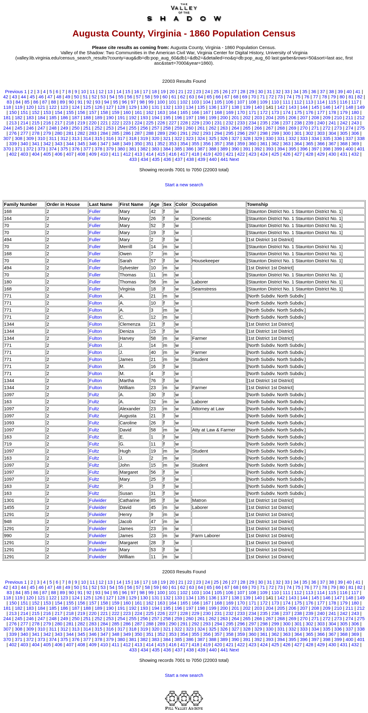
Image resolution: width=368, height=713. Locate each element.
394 (281, 148)
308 (18, 138)
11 (92, 91)
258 (167, 128)
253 (110, 128)
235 (264, 122)
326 (224, 138)
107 (241, 101)
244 (7, 128)
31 (269, 91)
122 (53, 107)
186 (64, 117)
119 (18, 107)
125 (87, 107)
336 (338, 138)
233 (241, 122)
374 (53, 148)
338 (361, 138)
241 (332, 122)
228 (184, 122)
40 (349, 91)
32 (278, 91)
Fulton (95, 295)
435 (156, 159)
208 (315, 117)
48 (59, 96)
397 (315, 148)
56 (129, 96)
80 (342, 96)
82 (359, 96)
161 (138, 112)
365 (309, 143)
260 (189, 128)
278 (35, 133)
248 (53, 128)
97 (133, 101)
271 (315, 128)
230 (207, 122)
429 (321, 154)
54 (112, 96)
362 (275, 143)
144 (304, 107)
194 (155, 117)
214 (24, 122)
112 (298, 101)
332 (292, 138)
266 (258, 128)
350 (138, 143)
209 (326, 117)
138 (235, 107)
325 (212, 138)
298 (264, 133)
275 (361, 128)
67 (227, 96)
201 (235, 117)
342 (47, 143)
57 (138, 96)
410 (104, 154)
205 (281, 117)
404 (35, 154)
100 (161, 101)
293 (207, 133)
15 (127, 91)
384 (167, 148)
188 (87, 117)
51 (85, 96)
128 (121, 107)
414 (150, 154)
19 (163, 91)
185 (53, 117)
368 (343, 143)
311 (53, 138)
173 (275, 112)
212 (361, 117)
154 (58, 112)
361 (264, 143)
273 (338, 128)
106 (229, 101)
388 (212, 148)
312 (64, 138)
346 (92, 143)
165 (184, 112)
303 (321, 133)
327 (235, 138)
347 (104, 143)
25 (216, 91)
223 (127, 122)
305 (343, 133)
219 (81, 122)
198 (201, 117)
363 (287, 143)
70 (253, 96)
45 (32, 96)
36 (313, 91)
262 (212, 128)
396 (304, 148)
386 (189, 148)
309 (30, 138)
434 (144, 159)
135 (201, 107)
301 (298, 133)
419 (207, 154)
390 (235, 148)
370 (7, 148)
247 (41, 128)
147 (338, 107)
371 (18, 148)
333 (304, 138)
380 (121, 148)
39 (340, 91)
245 (18, 128)
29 (251, 91)
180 (355, 112)
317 (121, 138)
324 (201, 138)
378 (98, 148)
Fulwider (98, 500)
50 (76, 96)
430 (332, 154)
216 (47, 122)
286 (127, 133)
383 (155, 148)
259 (178, 128)
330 (269, 138)
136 (212, 107)
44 (23, 96)
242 (343, 122)
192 (133, 117)
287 (138, 133)
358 (230, 143)
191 (121, 117)
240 (321, 122)
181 (7, 117)
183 (30, 117)
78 (324, 96)
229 (195, 122)
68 (235, 96)
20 (172, 91)
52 (94, 96)
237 (287, 122)
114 (321, 101)
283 (92, 133)
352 (161, 143)
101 (172, 101)
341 (35, 143)
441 (224, 159)
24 (207, 91)
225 (150, 122)
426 (287, 154)
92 (89, 101)
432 (355, 154)
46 (41, 96)
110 (275, 101)
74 (289, 96)
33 (287, 91)
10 (83, 91)
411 (115, 154)
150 (13, 112)
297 (252, 133)
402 (13, 154)
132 (167, 107)
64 (200, 96)
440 (213, 159)
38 (331, 91)
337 (349, 138)
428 (309, 154)
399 (338, 148)
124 (75, 107)
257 (155, 128)
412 (127, 154)
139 (246, 107)
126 (98, 107)
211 (349, 117)
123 (64, 107)
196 (178, 117)
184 (41, 117)
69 (244, 96)
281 (70, 133)
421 (230, 154)
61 (174, 96)
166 (195, 112)
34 (296, 91)
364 (298, 143)
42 (5, 96)
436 (167, 159)
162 (150, 112)
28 (243, 91)
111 (286, 101)
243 (355, 122)
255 (133, 128)
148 (349, 107)
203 (258, 117)
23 (198, 91)
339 (13, 143)
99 (151, 101)
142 (281, 107)
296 (241, 133)
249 (64, 128)
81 (351, 96)
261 (201, 128)
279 (47, 133)
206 (292, 117)
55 (120, 96)
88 (53, 101)
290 (172, 133)
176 (309, 112)
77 (315, 96)
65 (209, 96)
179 (343, 112)
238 (298, 122)
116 (343, 101)
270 (304, 128)
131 (155, 107)
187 (75, 117)
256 (144, 128)
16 (136, 91)
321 (167, 138)
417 (184, 154)
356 (207, 143)
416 (172, 154)
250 (75, 128)
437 (178, 159)
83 (9, 101)
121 (41, 107)
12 (101, 91)
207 (304, 117)
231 (218, 122)
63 (191, 96)
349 (127, 143)
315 (98, 138)
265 (246, 128)
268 (281, 128)
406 (58, 154)
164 (172, 112)
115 (332, 101)
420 (218, 154)
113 (309, 101)
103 (195, 101)
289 (161, 133)
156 (81, 112)
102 (184, 101)
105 (218, 101)
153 (47, 112)
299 (275, 133)
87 (44, 101)
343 (58, 143)
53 (103, 96)
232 (230, 122)
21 (180, 91)
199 (212, 117)
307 (7, 138)
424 (264, 154)
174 (287, 112)
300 (287, 133)
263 (224, 128)
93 (97, 101)
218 (70, 122)
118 (7, 107)
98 (142, 101)
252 (98, 128)
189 (98, 117)
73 (280, 96)
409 (92, 154)
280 (58, 133)
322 (178, 138)
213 (13, 122)
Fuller (95, 211)
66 (218, 96)
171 (252, 112)
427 (298, 154)
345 (81, 143)
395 (292, 148)
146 (326, 107)
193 (144, 117)
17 (145, 91)
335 (326, 138)
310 (41, 138)
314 (87, 138)
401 (361, 148)
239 (309, 122)
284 (104, 133)
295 (230, 133)
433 (133, 159)
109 (264, 101)
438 (190, 159)
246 (30, 128)
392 (258, 148)
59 (156, 96)
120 (30, 107)
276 (13, 133)
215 (35, 122)
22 (189, 91)
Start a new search (184, 184)
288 (150, 133)
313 (75, 138)
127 (110, 107)
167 (207, 112)
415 (161, 154)
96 (124, 101)
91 (80, 101)
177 (321, 112)
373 (41, 148)
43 (14, 96)
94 (106, 101)
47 (50, 96)
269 (292, 128)
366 (321, 143)
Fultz (94, 394)
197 (189, 117)
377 (87, 148)
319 (144, 138)
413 (138, 154)
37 (322, 91)
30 (260, 91)
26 (225, 91)
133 (178, 107)
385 (178, 148)
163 (161, 112)
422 (241, 154)
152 (35, 112)
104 (207, 101)
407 (70, 154)
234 (252, 122)
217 (58, 122)
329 (258, 138)
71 (262, 96)
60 (165, 96)
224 (138, 122)
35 (304, 91)
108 (252, 101)
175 (298, 112)
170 (241, 112)
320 (155, 138)
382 (144, 148)
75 (298, 96)
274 (349, 128)
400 (349, 148)
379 (110, 148)
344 (70, 143)
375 (64, 148)
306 (355, 133)
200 (224, 117)
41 (358, 91)
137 (224, 107)
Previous (14, 91)
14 (119, 91)
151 (24, 112)
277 (24, 133)
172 (264, 112)
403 (24, 154)
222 (115, 122)
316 (110, 138)
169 (230, 112)
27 (234, 91)
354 (184, 143)
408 (81, 154)
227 (172, 122)
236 (275, 122)
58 (147, 96)
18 (154, 91)
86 (36, 101)
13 (110, 91)
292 (195, 133)
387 (201, 148)
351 (150, 143)
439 (201, 159)
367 (332, 143)
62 (183, 96)
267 (269, 128)
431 (343, 154)
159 (115, 112)
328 (246, 138)
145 (315, 107)
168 (218, 112)
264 (235, 128)
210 (338, 117)
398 (326, 148)
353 (172, 143)
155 (70, 112)
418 (195, 154)
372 (30, 148)
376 (75, 148)
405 (47, 154)
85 (27, 101)
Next (234, 159)
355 (195, 143)
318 (133, 138)
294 (218, 133)
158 (104, 112)
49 (67, 96)
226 (161, 122)
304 (332, 133)
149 (361, 107)
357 (218, 143)
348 (115, 143)
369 (355, 143)
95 (115, 101)
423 (252, 154)
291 (184, 133)
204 (269, 117)
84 (18, 101)
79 (333, 96)
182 (18, 117)
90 (71, 101)
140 (258, 107)
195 (167, 117)
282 (81, 133)
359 (241, 143)
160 (127, 112)
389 (224, 148)
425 (275, 154)
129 (133, 107)
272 (326, 128)
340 (24, 143)
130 (144, 107)
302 (309, 133)
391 (246, 148)
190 (110, 117)
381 (133, 148)
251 (87, 128)
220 (92, 122)
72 (271, 96)
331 (281, 138)
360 (252, 143)
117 (355, 101)
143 (292, 107)
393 (269, 148)
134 (189, 107)
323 (189, 138)
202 (246, 117)
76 (307, 96)
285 (115, 133)
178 (332, 112)
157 (92, 112)
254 (121, 128)
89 (62, 101)
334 (315, 138)
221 (104, 122)
